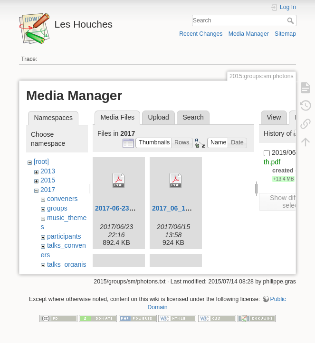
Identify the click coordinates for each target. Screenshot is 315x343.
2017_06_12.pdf (176, 208)
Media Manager (249, 33)
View (274, 117)
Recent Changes (200, 33)
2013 (47, 171)
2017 (47, 189)
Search (291, 20)
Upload (158, 117)
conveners (62, 198)
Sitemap (285, 33)
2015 (47, 180)
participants (64, 236)
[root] (41, 161)
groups (57, 208)
